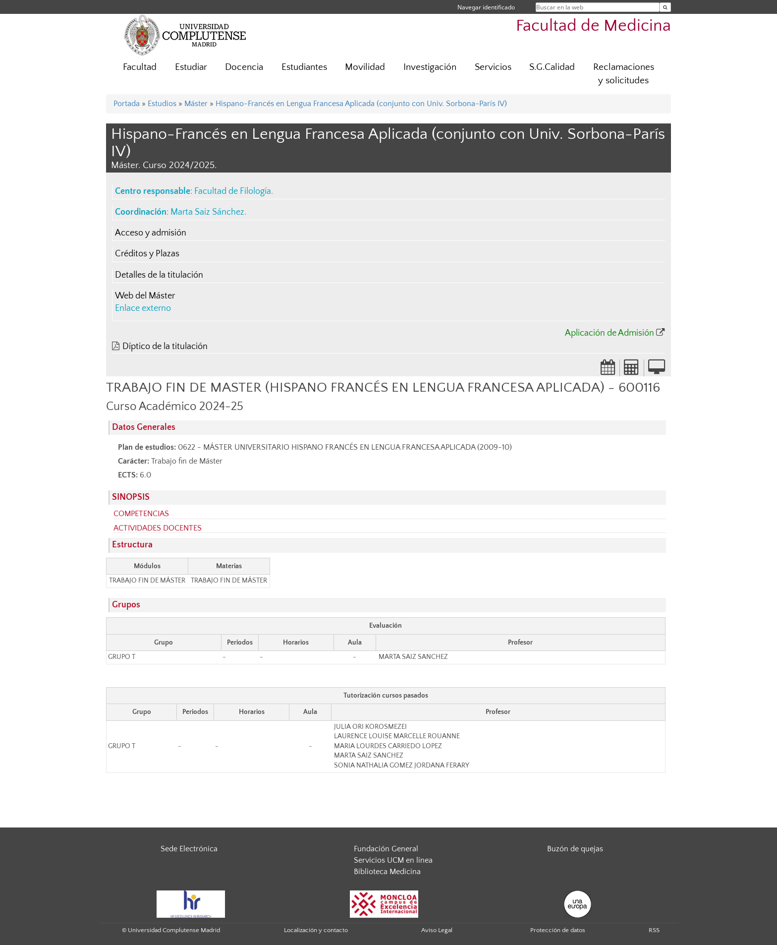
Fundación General (386, 848)
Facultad (140, 67)
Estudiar (191, 67)
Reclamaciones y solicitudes (623, 74)
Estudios (162, 103)
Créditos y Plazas (147, 254)
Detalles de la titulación (159, 275)
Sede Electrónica (189, 848)
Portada (126, 103)
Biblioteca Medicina (387, 871)
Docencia (244, 67)
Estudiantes (304, 67)
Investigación (429, 67)
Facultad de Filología (232, 191)
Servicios (493, 67)
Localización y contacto (316, 930)
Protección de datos (557, 930)
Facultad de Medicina (593, 26)
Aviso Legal (436, 930)
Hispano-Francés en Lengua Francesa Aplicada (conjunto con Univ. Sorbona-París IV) (361, 103)
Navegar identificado (486, 7)
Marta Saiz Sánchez (207, 212)
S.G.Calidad (552, 67)
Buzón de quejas (575, 848)
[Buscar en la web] (665, 7)
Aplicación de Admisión (609, 333)
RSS (654, 930)
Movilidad (365, 67)
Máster (196, 103)
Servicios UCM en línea (393, 860)
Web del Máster (145, 296)
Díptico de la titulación (165, 347)
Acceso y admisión (150, 233)
